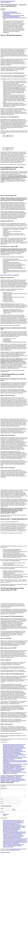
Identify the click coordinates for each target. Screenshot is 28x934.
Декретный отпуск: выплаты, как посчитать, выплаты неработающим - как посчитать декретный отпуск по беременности (15, 761)
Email (2, 802)
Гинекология (6, 815)
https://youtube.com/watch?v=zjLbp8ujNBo (10, 275)
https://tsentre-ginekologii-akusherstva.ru (14, 850)
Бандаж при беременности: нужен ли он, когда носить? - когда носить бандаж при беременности (15, 764)
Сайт (2, 805)
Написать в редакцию (5, 853)
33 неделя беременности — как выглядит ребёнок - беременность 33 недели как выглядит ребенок (14, 769)
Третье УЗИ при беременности (10, 11)
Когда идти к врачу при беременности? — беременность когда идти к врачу (12, 832)
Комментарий (4, 788)
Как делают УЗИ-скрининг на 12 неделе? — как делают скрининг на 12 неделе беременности (13, 822)
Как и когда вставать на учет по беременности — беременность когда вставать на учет (14, 825)
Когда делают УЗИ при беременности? (11, 16)
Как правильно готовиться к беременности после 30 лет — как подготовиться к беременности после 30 (14, 834)
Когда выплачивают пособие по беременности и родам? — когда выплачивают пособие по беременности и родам (13, 847)
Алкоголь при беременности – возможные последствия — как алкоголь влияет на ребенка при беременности (15, 841)
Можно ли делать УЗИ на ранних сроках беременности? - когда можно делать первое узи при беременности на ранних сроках (14, 772)
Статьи (4, 816)
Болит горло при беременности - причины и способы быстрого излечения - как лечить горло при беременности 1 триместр (14, 758)
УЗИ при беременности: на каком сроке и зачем (13, 15)
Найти (14, 811)
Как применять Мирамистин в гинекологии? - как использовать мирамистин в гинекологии (14, 767)
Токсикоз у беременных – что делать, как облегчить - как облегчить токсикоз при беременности (14, 748)
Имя (2, 800)
